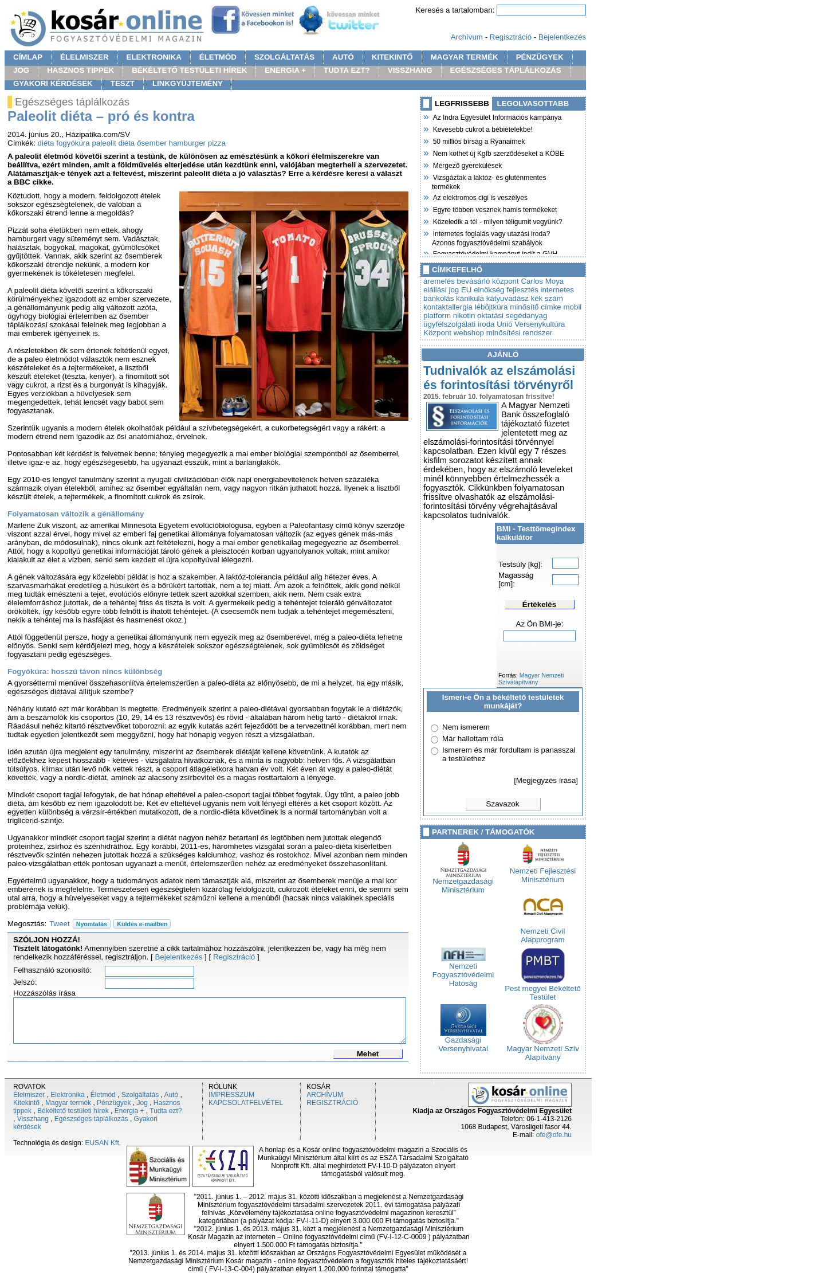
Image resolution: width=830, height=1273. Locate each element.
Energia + (129, 1111)
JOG (21, 70)
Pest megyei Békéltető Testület (543, 989)
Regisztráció (511, 37)
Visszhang (33, 1119)
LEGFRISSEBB (462, 103)
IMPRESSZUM (231, 1095)
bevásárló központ (488, 281)
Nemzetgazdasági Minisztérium (463, 882)
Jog (141, 1103)
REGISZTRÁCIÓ (332, 1103)
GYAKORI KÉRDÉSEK (53, 83)
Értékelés (539, 604)
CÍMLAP (27, 57)
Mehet (368, 1053)
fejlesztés (522, 289)
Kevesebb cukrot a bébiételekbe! (482, 128)
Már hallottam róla (472, 738)
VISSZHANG (410, 70)
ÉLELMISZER (84, 57)
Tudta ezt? (166, 1111)
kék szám (546, 298)
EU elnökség (483, 289)
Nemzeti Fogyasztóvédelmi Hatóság (463, 971)
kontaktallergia (448, 307)
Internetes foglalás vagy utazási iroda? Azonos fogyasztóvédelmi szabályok (491, 237)
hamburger (187, 143)
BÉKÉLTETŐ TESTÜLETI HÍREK (189, 70)
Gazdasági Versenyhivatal (463, 1041)
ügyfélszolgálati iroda (458, 324)
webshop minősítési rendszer (503, 332)
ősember (152, 143)
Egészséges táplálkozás (91, 1119)
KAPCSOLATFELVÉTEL (246, 1103)
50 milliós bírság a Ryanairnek (478, 140)
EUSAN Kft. (103, 1143)
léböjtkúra (491, 307)
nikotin (464, 315)
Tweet (59, 923)
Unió (504, 324)
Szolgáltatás (140, 1095)
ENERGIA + (285, 70)
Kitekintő (26, 1103)
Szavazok (503, 804)
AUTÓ (343, 57)
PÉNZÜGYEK (540, 57)
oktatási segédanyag (512, 315)
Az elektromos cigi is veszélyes (480, 196)
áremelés (439, 281)
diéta (46, 143)
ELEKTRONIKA (154, 57)
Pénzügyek (114, 1103)
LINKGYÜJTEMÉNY (187, 83)
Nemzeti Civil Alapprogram (543, 932)
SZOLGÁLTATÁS (284, 57)
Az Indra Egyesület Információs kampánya (496, 116)
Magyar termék (68, 1103)
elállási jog (441, 289)
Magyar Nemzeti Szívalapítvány (531, 679)
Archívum (467, 37)
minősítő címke (535, 307)
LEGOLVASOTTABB (533, 103)
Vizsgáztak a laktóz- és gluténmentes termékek (489, 181)
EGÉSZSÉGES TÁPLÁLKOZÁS (505, 70)
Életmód (103, 1095)
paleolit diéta (113, 143)
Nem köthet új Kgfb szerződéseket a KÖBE (498, 152)
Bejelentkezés (562, 37)
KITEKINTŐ (392, 57)
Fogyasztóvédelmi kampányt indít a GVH (494, 252)
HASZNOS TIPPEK (80, 70)
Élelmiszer (29, 1095)
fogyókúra (73, 143)
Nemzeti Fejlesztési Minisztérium (543, 872)
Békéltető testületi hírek (73, 1111)
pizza (217, 143)
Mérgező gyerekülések (467, 164)
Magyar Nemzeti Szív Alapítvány (542, 1049)
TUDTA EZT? (347, 70)
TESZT (123, 83)
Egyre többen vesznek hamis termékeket (494, 208)
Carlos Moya (542, 281)
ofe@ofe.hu (554, 1135)
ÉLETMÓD (218, 57)
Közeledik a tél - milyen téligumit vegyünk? (497, 220)
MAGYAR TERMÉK (464, 57)
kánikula (470, 298)
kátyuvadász (507, 298)
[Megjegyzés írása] (546, 780)
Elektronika (67, 1095)
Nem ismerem (466, 727)
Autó (171, 1095)
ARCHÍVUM (324, 1095)
